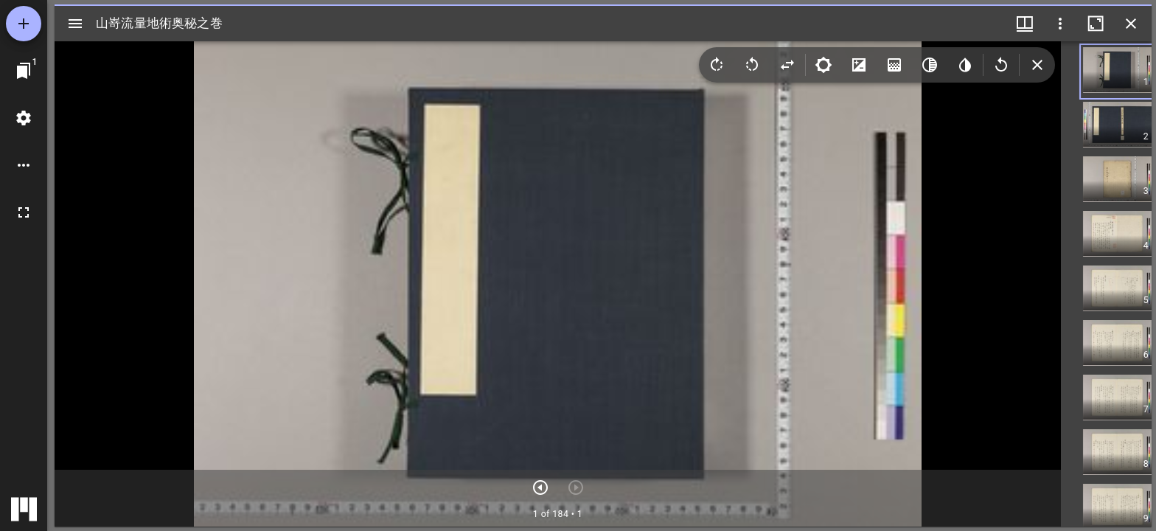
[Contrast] (859, 65)
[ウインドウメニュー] (1024, 23)
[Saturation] (894, 65)
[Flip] (787, 65)
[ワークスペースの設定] (23, 118)
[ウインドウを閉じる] (1131, 23)
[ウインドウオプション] (1060, 23)
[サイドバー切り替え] (75, 23)
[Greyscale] (929, 65)
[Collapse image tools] (1037, 65)
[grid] (1106, 284)
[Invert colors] (965, 65)
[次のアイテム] (540, 487)
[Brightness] (823, 65)
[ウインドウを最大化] (1095, 23)
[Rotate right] (716, 65)
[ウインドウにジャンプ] (23, 70)
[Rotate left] (752, 65)
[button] (1129, 71)
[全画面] (23, 212)
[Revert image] (1001, 65)
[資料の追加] (23, 23)
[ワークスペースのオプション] (23, 165)
